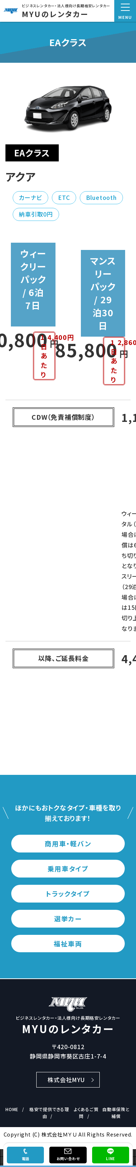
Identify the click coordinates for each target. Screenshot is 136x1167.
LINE (110, 1158)
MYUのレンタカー (55, 14)
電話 (26, 1158)
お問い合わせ (68, 1158)
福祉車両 (68, 943)
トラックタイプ (68, 893)
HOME (11, 1109)
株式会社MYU (66, 1079)
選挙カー (68, 918)
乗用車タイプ (68, 868)
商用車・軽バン (68, 843)
